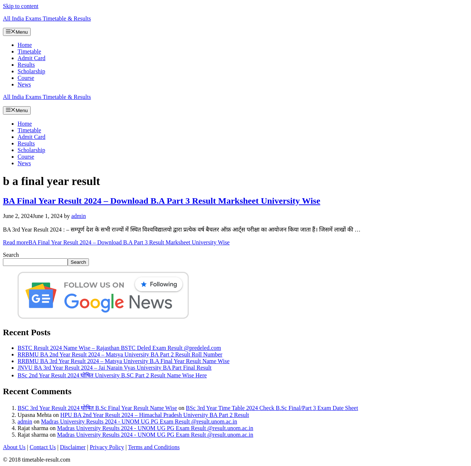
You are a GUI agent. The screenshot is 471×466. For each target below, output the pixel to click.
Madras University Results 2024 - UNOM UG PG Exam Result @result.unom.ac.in (139, 421)
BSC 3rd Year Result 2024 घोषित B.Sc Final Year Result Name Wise (97, 408)
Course (26, 78)
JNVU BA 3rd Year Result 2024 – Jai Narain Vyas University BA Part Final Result (115, 368)
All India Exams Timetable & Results (47, 18)
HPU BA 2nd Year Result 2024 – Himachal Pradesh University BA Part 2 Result (154, 415)
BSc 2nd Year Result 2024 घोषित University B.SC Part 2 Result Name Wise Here (112, 375)
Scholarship (31, 71)
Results (26, 65)
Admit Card (31, 58)
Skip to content (20, 6)
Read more (116, 242)
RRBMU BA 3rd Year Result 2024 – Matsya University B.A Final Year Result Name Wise (123, 361)
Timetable (29, 51)
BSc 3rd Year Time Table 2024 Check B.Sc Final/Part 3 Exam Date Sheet (272, 408)
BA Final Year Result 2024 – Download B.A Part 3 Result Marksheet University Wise (161, 201)
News (24, 84)
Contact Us (43, 447)
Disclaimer (73, 447)
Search (11, 255)
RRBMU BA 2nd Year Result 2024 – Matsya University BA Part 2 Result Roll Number (120, 354)
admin (25, 421)
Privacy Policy (107, 447)
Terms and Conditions (154, 447)
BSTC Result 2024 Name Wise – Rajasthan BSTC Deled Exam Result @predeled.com (119, 348)
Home (25, 45)
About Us (14, 447)
